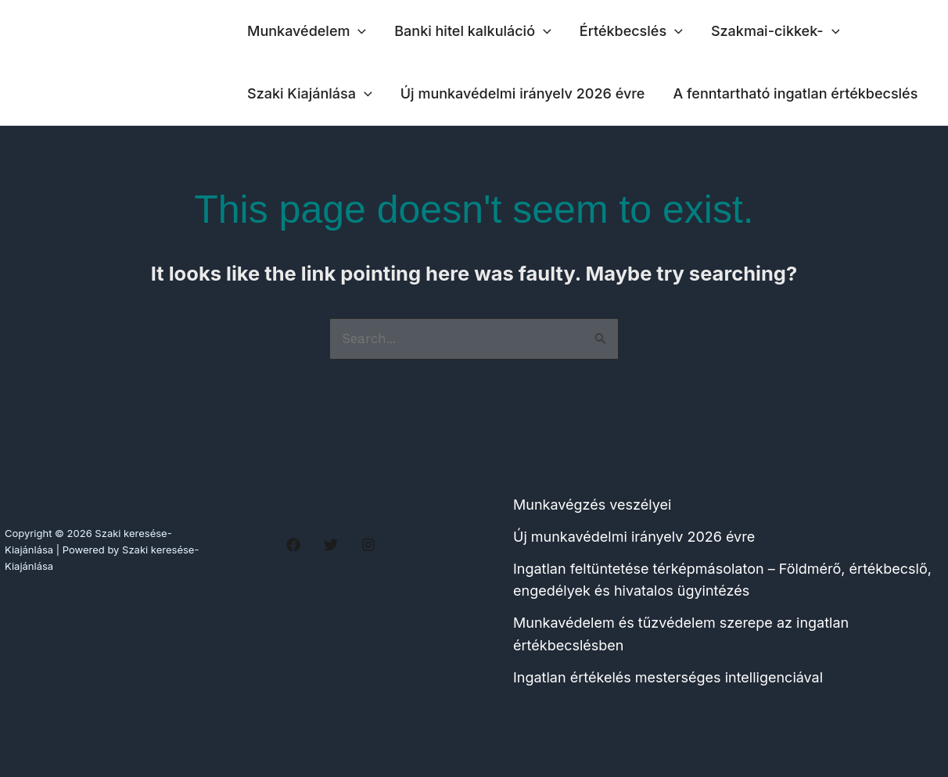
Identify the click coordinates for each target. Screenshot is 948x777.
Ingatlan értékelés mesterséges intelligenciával (668, 677)
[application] (358, 31)
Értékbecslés (631, 31)
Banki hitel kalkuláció (472, 31)
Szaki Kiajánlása (309, 94)
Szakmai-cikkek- (775, 31)
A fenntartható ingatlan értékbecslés (795, 93)
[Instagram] (368, 545)
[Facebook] (293, 545)
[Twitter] (331, 545)
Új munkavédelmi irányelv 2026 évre (522, 93)
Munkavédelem (306, 31)
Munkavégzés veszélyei (592, 504)
